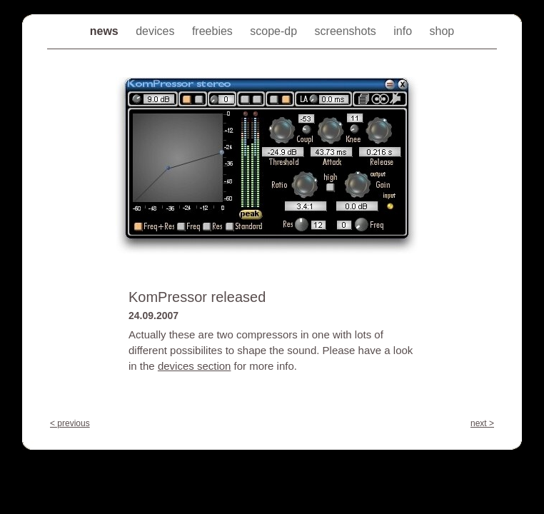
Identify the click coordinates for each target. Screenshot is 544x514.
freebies (214, 31)
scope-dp (275, 31)
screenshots (347, 31)
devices (157, 31)
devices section (194, 366)
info (404, 31)
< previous (70, 423)
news (105, 31)
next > (482, 423)
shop (442, 31)
